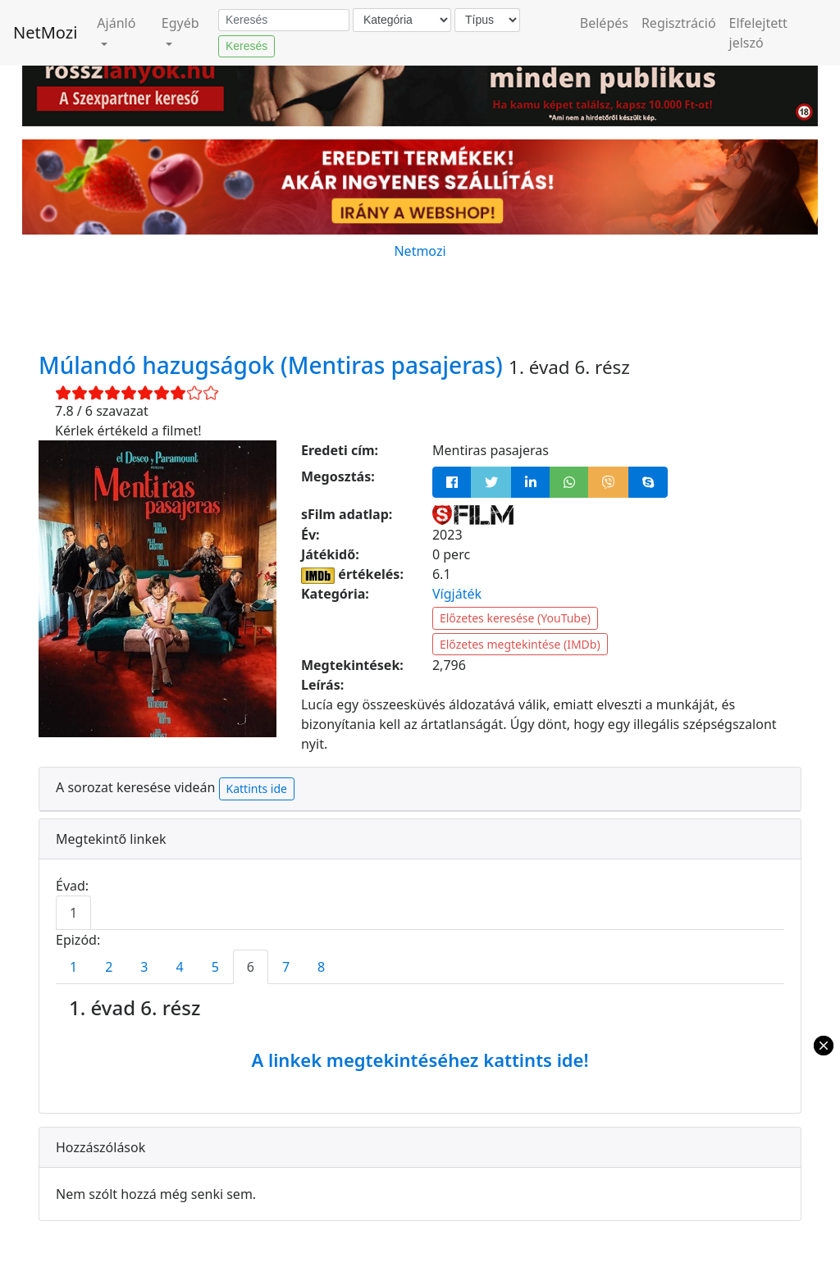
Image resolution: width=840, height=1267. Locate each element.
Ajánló (116, 23)
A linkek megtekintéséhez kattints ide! (419, 1059)
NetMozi (45, 32)
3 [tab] (144, 967)
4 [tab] (179, 967)
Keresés (246, 45)
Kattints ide (256, 788)
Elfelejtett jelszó (758, 33)
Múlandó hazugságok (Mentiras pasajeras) (274, 365)
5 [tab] (215, 967)
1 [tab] (73, 913)
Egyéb (180, 23)
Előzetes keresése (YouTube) (515, 618)
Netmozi (419, 251)
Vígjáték (457, 594)
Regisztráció (678, 23)
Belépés (604, 23)
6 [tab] (250, 967)
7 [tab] (286, 967)
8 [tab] (321, 967)
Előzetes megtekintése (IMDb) (520, 644)
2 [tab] (108, 967)
